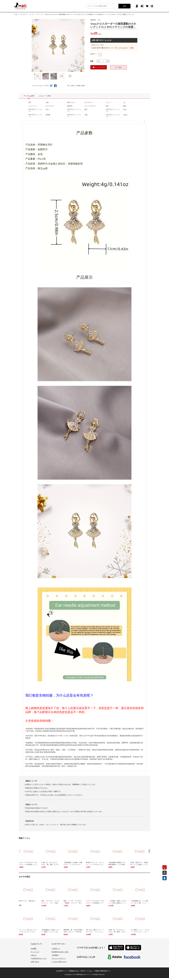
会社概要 (33, 948)
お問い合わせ (35, 962)
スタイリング (32, 106)
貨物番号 (70, 106)
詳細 (131, 48)
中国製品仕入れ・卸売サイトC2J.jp (80, 971)
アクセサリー (24, 14)
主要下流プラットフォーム (35, 110)
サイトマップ (35, 952)
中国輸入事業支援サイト (102, 971)
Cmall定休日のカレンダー (39, 958)
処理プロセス (71, 102)
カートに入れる (98, 67)
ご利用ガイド (56, 948)
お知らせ (33, 955)
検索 (124, 6)
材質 (29, 102)
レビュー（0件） (45, 96)
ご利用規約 (55, 955)
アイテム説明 (28, 97)
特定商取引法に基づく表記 (60, 952)
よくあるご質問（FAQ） (59, 962)
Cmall (15, 14)
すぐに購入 (118, 67)
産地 (107, 106)
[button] (149, 851)
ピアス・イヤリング (36, 14)
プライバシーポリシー (59, 958)
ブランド (108, 102)
